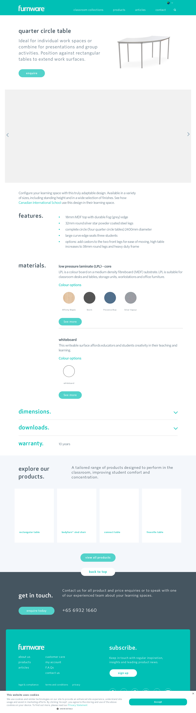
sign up (123, 673)
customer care (55, 656)
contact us (52, 673)
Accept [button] (158, 702)
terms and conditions (56, 684)
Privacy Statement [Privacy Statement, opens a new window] (77, 705)
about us (24, 656)
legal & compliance (28, 684)
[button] (66, 709)
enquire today (36, 610)
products (24, 662)
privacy (76, 684)
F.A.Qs (49, 667)
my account (53, 662)
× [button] (193, 694)
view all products (98, 557)
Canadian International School (40, 203)
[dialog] (98, 702)
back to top (98, 571)
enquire (31, 73)
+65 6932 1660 (79, 610)
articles (23, 667)
